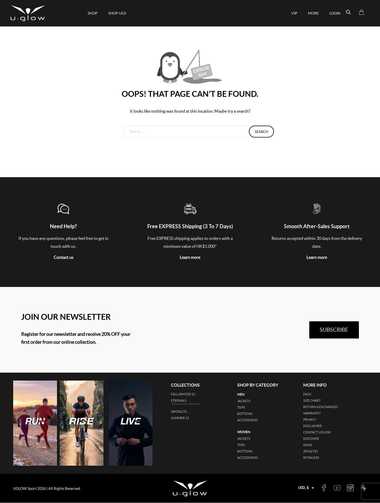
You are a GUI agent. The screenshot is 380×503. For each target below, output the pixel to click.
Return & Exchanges (320, 407)
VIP (294, 13)
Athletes (310, 451)
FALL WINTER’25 (183, 394)
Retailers (311, 457)
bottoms (244, 413)
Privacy (309, 419)
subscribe (334, 330)
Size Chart (312, 400)
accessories (247, 420)
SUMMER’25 (180, 418)
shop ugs (117, 13)
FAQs (307, 394)
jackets (243, 401)
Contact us (63, 257)
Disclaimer (312, 426)
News (307, 445)
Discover (311, 438)
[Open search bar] (348, 12)
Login (334, 13)
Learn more (190, 257)
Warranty (312, 413)
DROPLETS (179, 411)
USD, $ (303, 488)
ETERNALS (193, 402)
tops (241, 407)
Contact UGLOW (317, 432)
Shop (93, 13)
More (313, 13)
